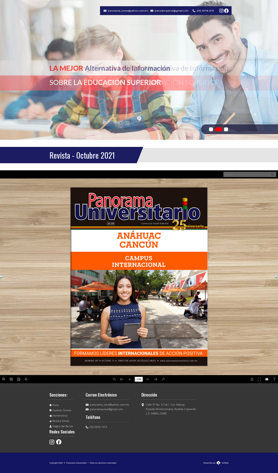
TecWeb (225, 463)
